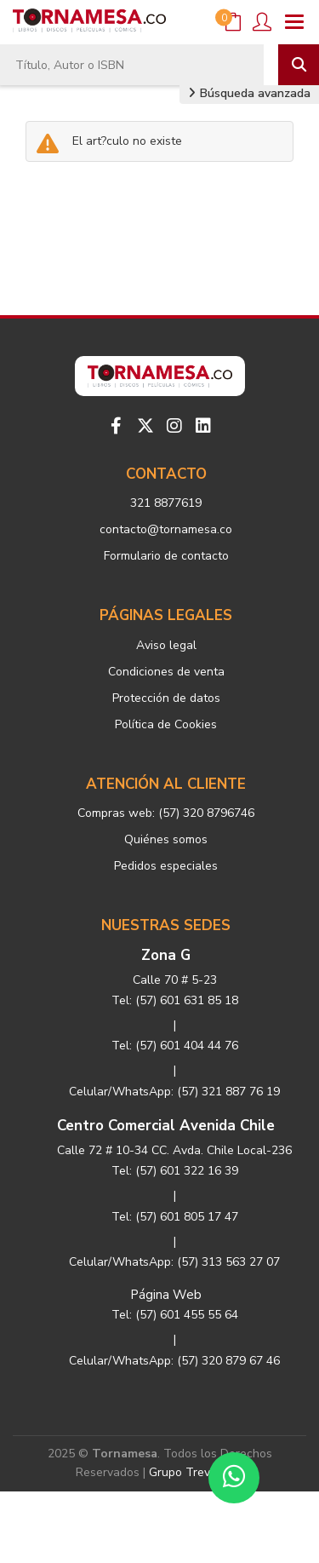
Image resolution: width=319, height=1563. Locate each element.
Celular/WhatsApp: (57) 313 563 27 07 (174, 1262)
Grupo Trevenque (196, 1472)
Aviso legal (166, 645)
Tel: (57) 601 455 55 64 (174, 1315)
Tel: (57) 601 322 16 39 (174, 1171)
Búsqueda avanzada (249, 93)
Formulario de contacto (166, 556)
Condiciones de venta (166, 672)
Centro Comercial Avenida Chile (166, 1125)
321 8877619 (166, 503)
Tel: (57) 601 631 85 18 (174, 1000)
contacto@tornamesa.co (166, 529)
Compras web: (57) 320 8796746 (165, 813)
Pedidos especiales (166, 866)
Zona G (166, 955)
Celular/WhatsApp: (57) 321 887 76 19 (174, 1091)
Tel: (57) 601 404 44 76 (174, 1045)
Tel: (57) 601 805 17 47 (174, 1217)
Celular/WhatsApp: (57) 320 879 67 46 (174, 1361)
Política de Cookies (166, 724)
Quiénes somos (166, 839)
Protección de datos (166, 698)
